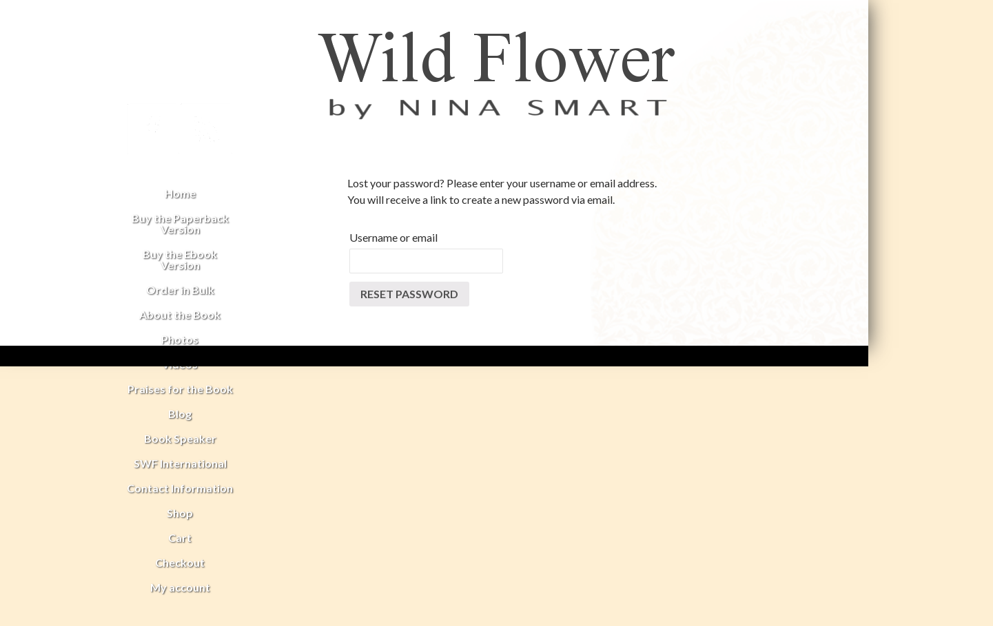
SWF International (180, 463)
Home (180, 193)
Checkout (180, 562)
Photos (179, 339)
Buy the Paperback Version (180, 223)
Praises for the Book (180, 388)
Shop (180, 512)
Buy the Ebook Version (180, 259)
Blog (180, 413)
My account (180, 587)
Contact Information (180, 487)
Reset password (409, 293)
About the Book (180, 314)
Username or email (393, 237)
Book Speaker (180, 438)
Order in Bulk (180, 289)
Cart (180, 537)
